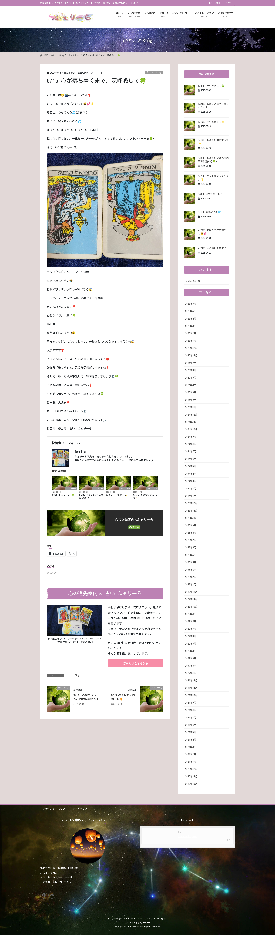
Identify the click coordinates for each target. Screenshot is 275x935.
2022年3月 (190, 658)
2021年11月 (191, 688)
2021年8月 (190, 710)
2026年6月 (190, 304)
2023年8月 (190, 533)
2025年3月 (190, 392)
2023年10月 (191, 518)
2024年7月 (190, 451)
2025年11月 (191, 355)
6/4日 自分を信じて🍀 (63, 495)
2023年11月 (191, 510)
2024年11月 (191, 422)
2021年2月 (190, 754)
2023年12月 (191, 503)
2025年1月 (190, 407)
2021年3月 (190, 747)
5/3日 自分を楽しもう (210, 194)
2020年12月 (191, 769)
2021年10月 (191, 695)
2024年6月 (190, 459)
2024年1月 (190, 496)
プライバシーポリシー (55, 809)
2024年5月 (190, 466)
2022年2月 (190, 666)
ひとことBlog (154, 72)
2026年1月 (190, 341)
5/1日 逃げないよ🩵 (209, 212)
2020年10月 (191, 784)
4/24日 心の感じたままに (212, 248)
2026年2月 (190, 333)
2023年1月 (190, 584)
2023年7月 (190, 540)
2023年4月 (190, 562)
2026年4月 (190, 318)
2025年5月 (190, 377)
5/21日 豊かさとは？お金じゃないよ (91, 496)
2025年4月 (190, 385)
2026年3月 (190, 326)
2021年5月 (190, 732)
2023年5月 (190, 555)
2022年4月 (190, 651)
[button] (135, 663)
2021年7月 (190, 717)
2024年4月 (190, 474)
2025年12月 (191, 348)
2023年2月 (190, 577)
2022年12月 (191, 592)
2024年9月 (190, 437)
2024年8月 (190, 444)
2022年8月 (190, 621)
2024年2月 (190, 488)
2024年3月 (190, 481)
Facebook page (187, 836)
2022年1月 (190, 673)
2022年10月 (191, 606)
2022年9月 (190, 614)
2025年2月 (190, 400)
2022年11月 (191, 599)
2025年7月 (190, 363)
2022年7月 (190, 629)
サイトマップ (79, 809)
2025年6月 (190, 370)
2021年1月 (190, 762)
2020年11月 (191, 776)
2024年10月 (191, 429)
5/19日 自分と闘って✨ (117, 495)
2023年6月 (190, 547)
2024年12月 (191, 414)
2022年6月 (190, 636)
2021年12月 (191, 680)
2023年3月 (190, 570)
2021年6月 (190, 725)
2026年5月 (190, 311)
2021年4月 (190, 739)
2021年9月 (190, 702)
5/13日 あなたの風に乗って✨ (145, 496)
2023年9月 (190, 525)
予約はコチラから (221, 3)
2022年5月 (190, 643)
